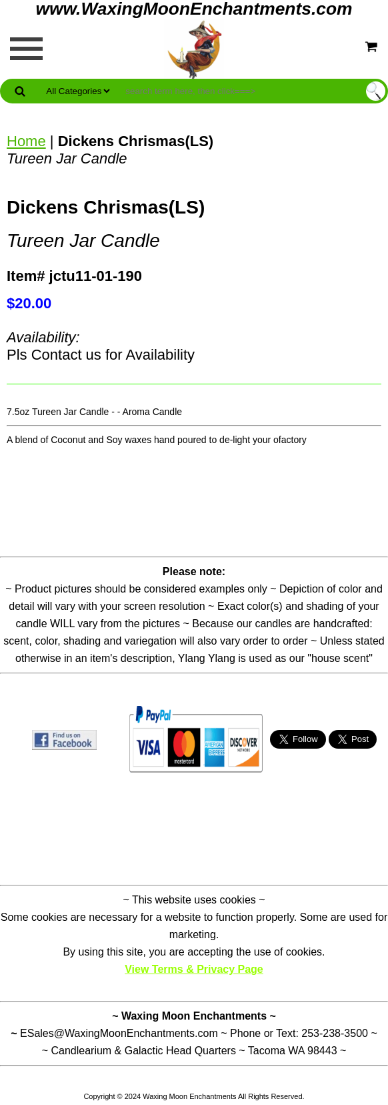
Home (26, 141)
